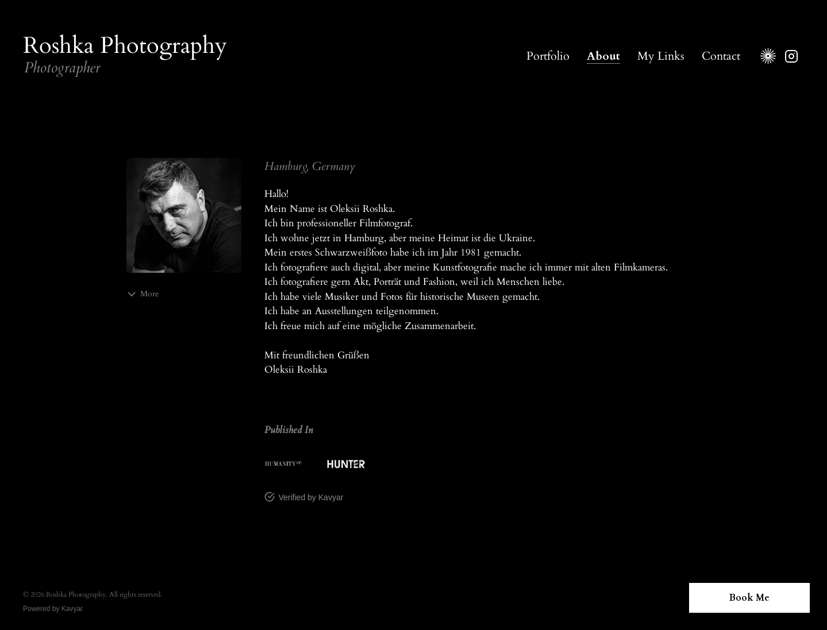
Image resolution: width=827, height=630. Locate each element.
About (603, 56)
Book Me (749, 598)
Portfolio (548, 56)
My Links (660, 56)
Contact (721, 56)
